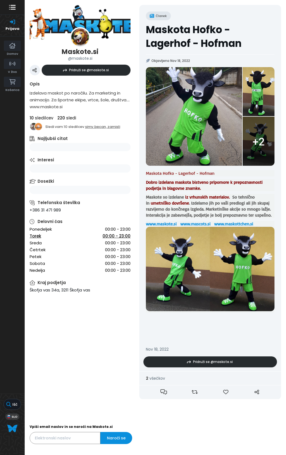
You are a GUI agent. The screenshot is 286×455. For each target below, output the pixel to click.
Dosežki (46, 181)
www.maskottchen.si (233, 224)
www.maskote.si (161, 224)
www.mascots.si (195, 224)
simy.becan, (96, 126)
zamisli (113, 126)
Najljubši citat (53, 138)
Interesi (46, 160)
